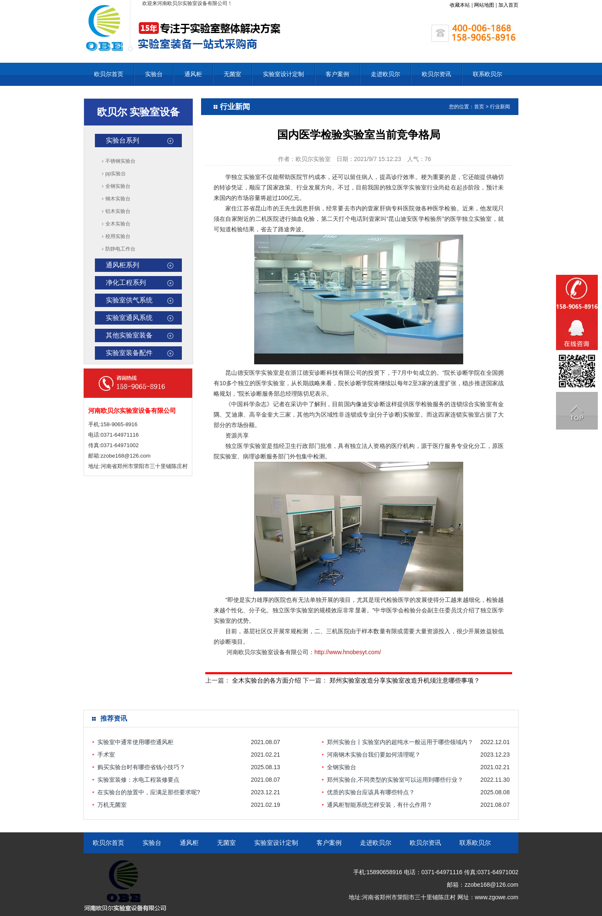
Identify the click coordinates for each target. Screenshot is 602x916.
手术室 (106, 754)
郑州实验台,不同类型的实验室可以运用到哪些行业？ (395, 779)
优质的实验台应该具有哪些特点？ (371, 792)
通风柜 (193, 74)
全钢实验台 (117, 186)
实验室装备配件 (129, 352)
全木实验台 (117, 224)
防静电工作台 (120, 249)
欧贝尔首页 (108, 74)
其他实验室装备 (129, 335)
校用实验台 (117, 236)
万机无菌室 (112, 804)
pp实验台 (115, 174)
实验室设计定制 (283, 74)
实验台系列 (122, 140)
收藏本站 (460, 5)
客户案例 (337, 74)
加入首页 (508, 5)
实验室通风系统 (129, 317)
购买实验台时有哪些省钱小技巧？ (141, 767)
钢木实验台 (117, 199)
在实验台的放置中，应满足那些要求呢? (148, 792)
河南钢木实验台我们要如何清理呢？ (374, 754)
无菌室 (232, 74)
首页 (479, 107)
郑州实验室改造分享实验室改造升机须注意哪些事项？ (404, 680)
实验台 (154, 74)
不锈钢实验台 (120, 161)
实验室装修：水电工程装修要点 (138, 779)
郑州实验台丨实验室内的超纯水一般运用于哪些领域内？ (400, 742)
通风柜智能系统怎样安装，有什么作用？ (379, 804)
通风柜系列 (122, 265)
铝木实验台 (117, 211)
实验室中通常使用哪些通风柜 (135, 742)
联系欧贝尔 (487, 74)
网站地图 (484, 5)
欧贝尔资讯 (436, 74)
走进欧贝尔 (385, 74)
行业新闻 (500, 107)
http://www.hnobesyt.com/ (347, 652)
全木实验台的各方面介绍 (266, 680)
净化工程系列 (126, 282)
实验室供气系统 (129, 300)
